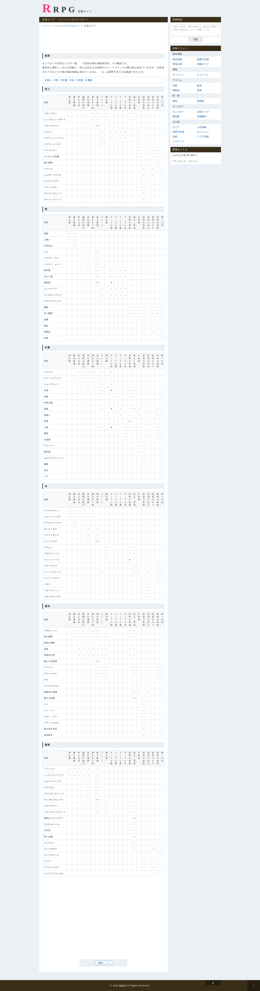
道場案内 (202, 116)
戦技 (174, 101)
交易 (174, 136)
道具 (199, 90)
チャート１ (178, 74)
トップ (45, 26)
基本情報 (177, 59)
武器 (174, 85)
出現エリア (203, 111)
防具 (199, 85)
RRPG (59, 8)
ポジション (203, 131)
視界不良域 (178, 131)
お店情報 (202, 127)
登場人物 (177, 64)
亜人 (49, 80)
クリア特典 (203, 136)
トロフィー (178, 141)
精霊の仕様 (203, 59)
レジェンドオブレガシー (66, 26)
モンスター (178, 111)
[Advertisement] (103, 39)
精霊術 (200, 101)
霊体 (80, 80)
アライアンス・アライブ (185, 161)
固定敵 (176, 116)
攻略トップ (103, 962)
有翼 (65, 80)
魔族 (90, 80)
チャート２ (203, 74)
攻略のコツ (203, 64)
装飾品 (176, 90)
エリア (176, 127)
